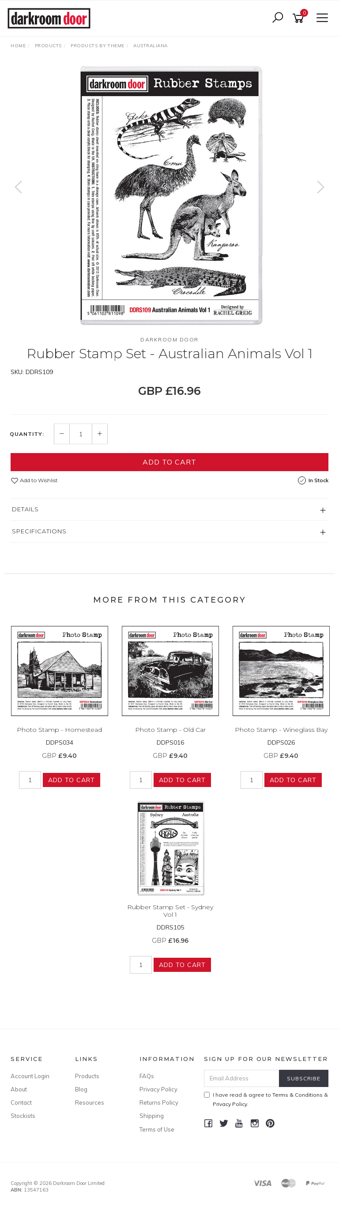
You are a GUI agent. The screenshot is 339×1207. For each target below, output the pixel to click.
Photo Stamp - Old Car (170, 730)
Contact (21, 1102)
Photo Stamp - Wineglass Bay (281, 730)
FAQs (146, 1076)
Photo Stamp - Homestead (59, 730)
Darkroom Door (169, 339)
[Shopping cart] (300, 18)
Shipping (151, 1115)
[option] (169, 196)
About (19, 1089)
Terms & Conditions (297, 1094)
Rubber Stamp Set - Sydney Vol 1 (170, 910)
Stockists (23, 1115)
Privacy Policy (158, 1089)
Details (25, 509)
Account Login (30, 1076)
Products (87, 1076)
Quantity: (27, 434)
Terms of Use (156, 1129)
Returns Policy (158, 1102)
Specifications (39, 531)
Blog (81, 1089)
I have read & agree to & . (266, 1099)
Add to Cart (169, 461)
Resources (89, 1102)
